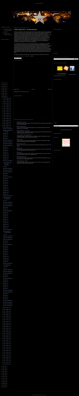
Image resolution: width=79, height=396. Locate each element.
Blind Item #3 (5, 109)
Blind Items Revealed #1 (7, 105)
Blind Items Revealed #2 (7, 104)
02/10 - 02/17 (6, 316)
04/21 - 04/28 (6, 299)
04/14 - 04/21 (6, 300)
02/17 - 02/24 (6, 314)
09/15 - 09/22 (6, 84)
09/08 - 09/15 (6, 86)
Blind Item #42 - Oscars (21, 123)
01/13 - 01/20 (6, 322)
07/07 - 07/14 (6, 280)
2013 (3, 335)
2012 (3, 337)
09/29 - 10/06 (6, 80)
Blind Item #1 (5, 112)
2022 (3, 52)
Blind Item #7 (5, 95)
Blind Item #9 (5, 119)
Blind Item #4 (5, 107)
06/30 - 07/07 (6, 281)
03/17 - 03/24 (6, 307)
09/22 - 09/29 (6, 82)
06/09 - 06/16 (6, 287)
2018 (3, 326)
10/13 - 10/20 (6, 77)
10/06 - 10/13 (6, 79)
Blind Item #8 (5, 93)
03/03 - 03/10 (6, 311)
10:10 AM (27, 56)
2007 (3, 345)
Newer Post (16, 89)
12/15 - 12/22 (6, 62)
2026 (3, 45)
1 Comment (31, 56)
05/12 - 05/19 (6, 293)
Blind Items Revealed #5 (7, 121)
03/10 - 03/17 (6, 309)
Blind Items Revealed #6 (7, 89)
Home (33, 89)
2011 (3, 338)
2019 (3, 57)
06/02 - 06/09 (6, 288)
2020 (3, 55)
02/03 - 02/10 (6, 317)
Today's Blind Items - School (22, 141)
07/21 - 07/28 (6, 276)
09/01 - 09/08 (6, 87)
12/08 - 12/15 (6, 63)
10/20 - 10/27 (6, 75)
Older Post (50, 89)
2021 (3, 53)
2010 (3, 340)
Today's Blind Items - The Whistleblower (25, 29)
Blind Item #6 (5, 97)
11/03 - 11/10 (6, 72)
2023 (3, 50)
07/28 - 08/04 (6, 275)
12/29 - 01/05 (6, 58)
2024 (3, 48)
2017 (3, 328)
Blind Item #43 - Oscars (21, 102)
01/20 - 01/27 (6, 321)
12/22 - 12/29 (6, 60)
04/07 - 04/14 (6, 302)
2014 (3, 333)
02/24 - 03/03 (6, 312)
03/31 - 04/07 (6, 304)
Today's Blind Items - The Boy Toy (23, 110)
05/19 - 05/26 (6, 292)
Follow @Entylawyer (72, 54)
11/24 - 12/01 (6, 67)
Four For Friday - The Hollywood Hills (24, 115)
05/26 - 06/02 (6, 290)
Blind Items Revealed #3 (7, 102)
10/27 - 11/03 (6, 74)
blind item (20, 60)
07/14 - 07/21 (6, 278)
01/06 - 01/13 (6, 324)
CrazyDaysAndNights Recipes (66, 70)
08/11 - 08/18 (6, 271)
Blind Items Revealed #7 (21, 106)
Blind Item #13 (19, 119)
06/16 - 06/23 (6, 285)
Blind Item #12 (6, 114)
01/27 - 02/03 (6, 319)
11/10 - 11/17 (6, 70)
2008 (3, 343)
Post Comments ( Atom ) (24, 91)
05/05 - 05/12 (6, 295)
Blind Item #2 (5, 111)
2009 (3, 342)
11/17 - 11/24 (6, 68)
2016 (3, 330)
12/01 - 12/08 (6, 65)
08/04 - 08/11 (6, 273)
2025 (3, 46)
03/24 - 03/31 (6, 305)
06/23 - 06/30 (6, 283)
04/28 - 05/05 (6, 297)
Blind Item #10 (6, 117)
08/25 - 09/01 (6, 268)
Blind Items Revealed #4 (7, 100)
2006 (3, 347)
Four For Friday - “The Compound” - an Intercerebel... (7, 124)
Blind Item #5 (5, 99)
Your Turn (5, 127)
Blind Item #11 (6, 116)
